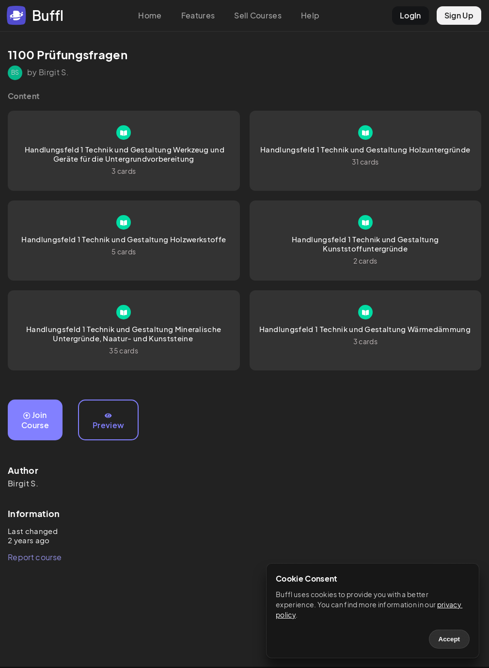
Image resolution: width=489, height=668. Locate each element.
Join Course (35, 420)
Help (310, 15)
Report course (35, 557)
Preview (108, 421)
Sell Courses (258, 15)
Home (149, 15)
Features (198, 15)
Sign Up (458, 15)
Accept (449, 639)
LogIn (410, 15)
